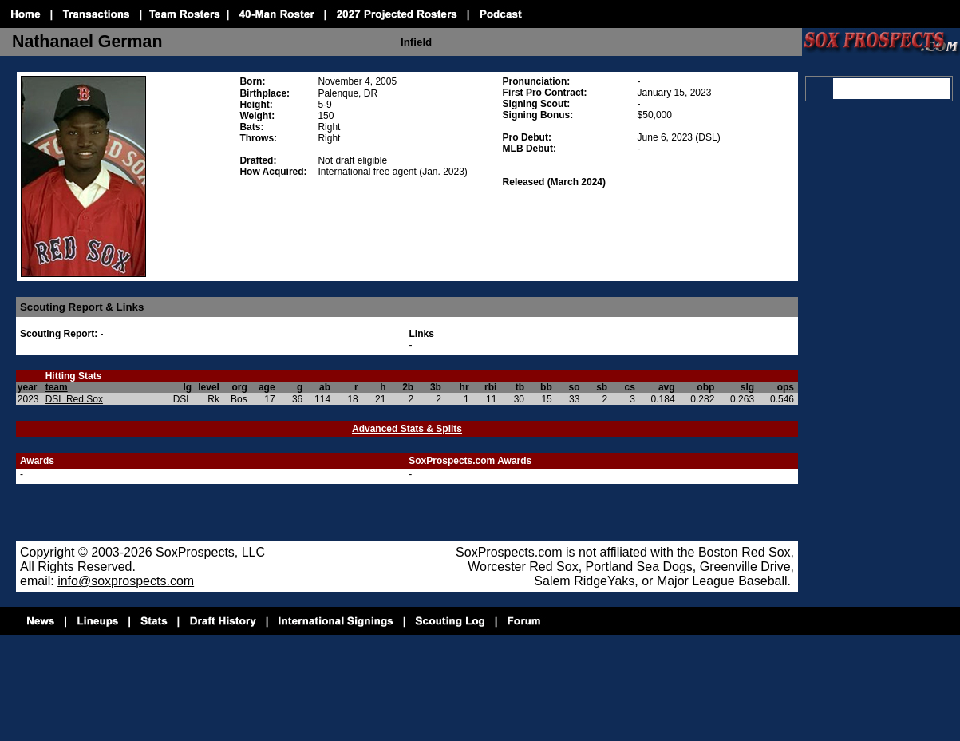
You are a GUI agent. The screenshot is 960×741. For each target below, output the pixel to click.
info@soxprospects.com (125, 581)
